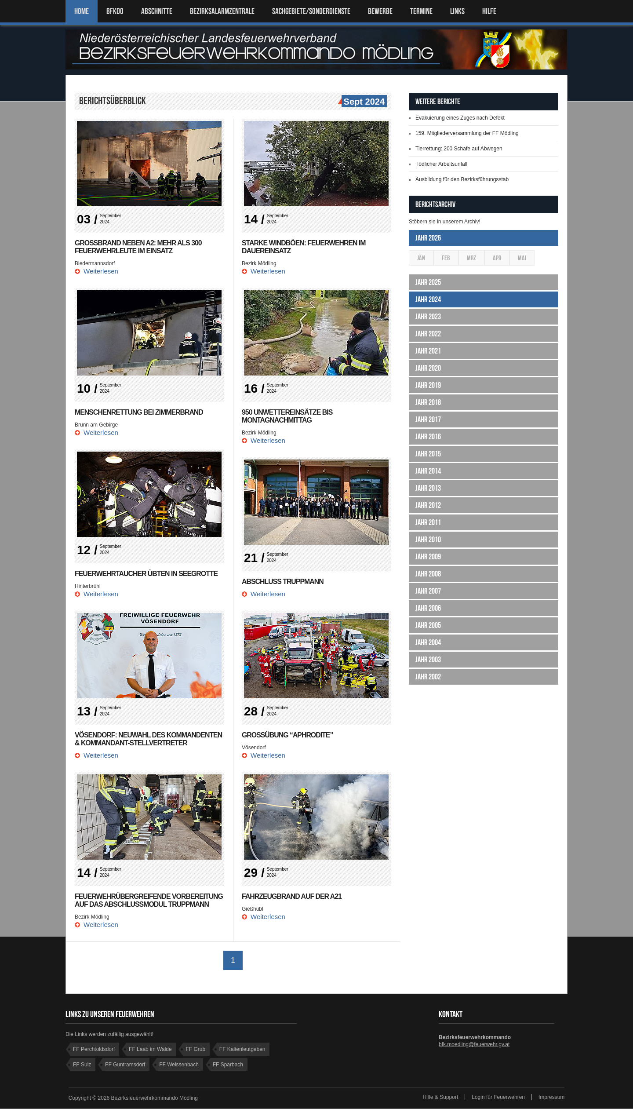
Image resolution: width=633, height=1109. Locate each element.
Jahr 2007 (428, 591)
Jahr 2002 (428, 676)
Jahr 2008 (428, 573)
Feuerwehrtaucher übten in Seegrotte (147, 573)
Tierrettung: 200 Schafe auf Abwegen (458, 149)
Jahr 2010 (428, 539)
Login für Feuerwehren (498, 1097)
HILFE (489, 11)
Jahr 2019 (428, 385)
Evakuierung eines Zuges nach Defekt (460, 118)
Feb (446, 258)
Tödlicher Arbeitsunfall (441, 164)
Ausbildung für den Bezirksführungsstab (462, 179)
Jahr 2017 (428, 419)
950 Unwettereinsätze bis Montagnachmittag (287, 416)
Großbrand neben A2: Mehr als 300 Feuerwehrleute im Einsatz (139, 247)
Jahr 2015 (428, 453)
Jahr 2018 (428, 402)
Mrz (471, 258)
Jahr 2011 (428, 522)
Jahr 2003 (428, 659)
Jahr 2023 (428, 316)
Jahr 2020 (428, 368)
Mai (522, 258)
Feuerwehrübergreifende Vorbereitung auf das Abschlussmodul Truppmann (149, 900)
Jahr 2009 (428, 556)
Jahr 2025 (428, 282)
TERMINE (421, 11)
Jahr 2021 (428, 351)
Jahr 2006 (428, 608)
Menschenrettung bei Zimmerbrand (139, 412)
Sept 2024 (363, 102)
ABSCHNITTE (156, 11)
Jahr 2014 (428, 471)
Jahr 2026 (428, 237)
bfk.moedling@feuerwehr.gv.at (474, 1045)
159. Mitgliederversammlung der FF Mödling (467, 133)
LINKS (457, 11)
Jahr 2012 (428, 505)
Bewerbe (380, 11)
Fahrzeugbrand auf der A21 (292, 896)
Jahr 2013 (428, 488)
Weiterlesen (101, 271)
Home (81, 11)
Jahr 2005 (428, 625)
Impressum (551, 1097)
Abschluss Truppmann (283, 581)
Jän (421, 258)
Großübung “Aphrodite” (288, 735)
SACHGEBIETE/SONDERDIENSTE (311, 11)
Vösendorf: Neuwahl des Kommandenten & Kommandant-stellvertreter (149, 739)
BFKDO (115, 11)
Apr (497, 258)
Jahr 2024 (428, 299)
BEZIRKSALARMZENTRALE (222, 11)
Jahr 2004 (428, 642)
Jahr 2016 (428, 436)
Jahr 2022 (428, 333)
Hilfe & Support (440, 1097)
